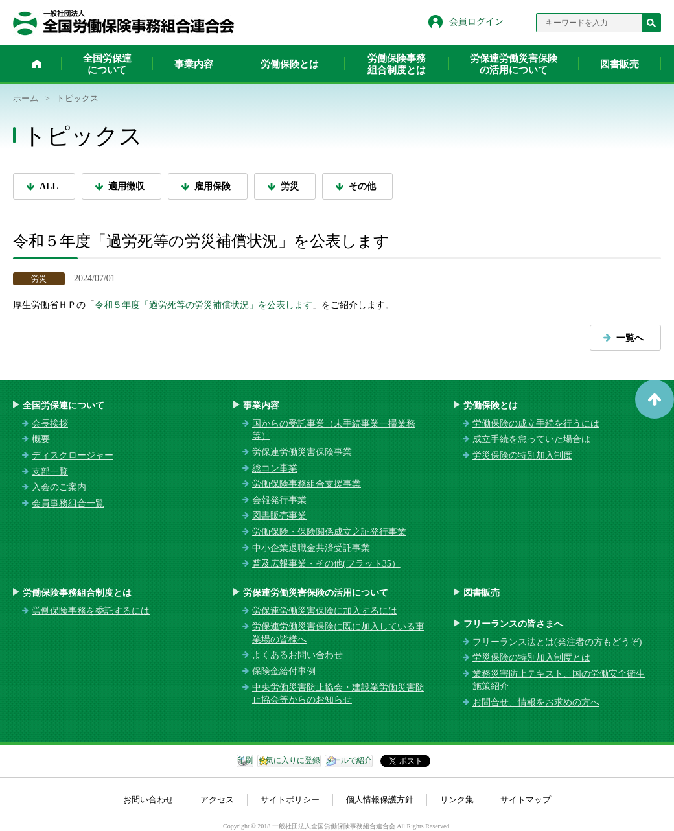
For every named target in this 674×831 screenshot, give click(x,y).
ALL (49, 186)
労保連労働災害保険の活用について (513, 64)
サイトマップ (525, 799)
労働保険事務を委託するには (91, 611)
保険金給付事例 (284, 671)
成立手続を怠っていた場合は (531, 439)
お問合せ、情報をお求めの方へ (535, 702)
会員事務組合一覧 (68, 503)
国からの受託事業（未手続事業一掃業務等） (333, 430)
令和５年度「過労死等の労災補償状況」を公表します (203, 305)
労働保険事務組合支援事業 (306, 484)
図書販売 (619, 64)
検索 (651, 22)
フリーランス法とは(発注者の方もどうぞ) (557, 642)
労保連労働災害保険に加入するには (324, 611)
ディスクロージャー (72, 455)
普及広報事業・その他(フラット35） (326, 563)
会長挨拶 (50, 423)
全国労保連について (107, 64)
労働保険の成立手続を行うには (535, 423)
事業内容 (193, 64)
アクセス (217, 799)
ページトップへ (654, 399)
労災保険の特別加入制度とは (531, 657)
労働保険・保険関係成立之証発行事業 (329, 532)
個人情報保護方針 (379, 799)
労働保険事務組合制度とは (396, 64)
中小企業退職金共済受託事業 (311, 548)
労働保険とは (290, 64)
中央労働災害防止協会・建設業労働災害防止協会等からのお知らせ (338, 694)
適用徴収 (126, 186)
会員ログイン (476, 22)
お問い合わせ (148, 799)
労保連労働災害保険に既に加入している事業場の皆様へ (338, 633)
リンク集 (457, 799)
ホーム (37, 63)
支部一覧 (50, 471)
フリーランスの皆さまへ (513, 624)
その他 (362, 186)
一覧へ (630, 338)
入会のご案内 (59, 487)
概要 (41, 439)
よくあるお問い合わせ (297, 655)
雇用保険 (212, 186)
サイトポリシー (290, 799)
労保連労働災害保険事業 (302, 452)
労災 (290, 186)
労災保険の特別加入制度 (522, 455)
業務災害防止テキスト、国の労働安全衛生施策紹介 (558, 680)
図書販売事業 (279, 516)
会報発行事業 (279, 500)
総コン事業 (274, 468)
